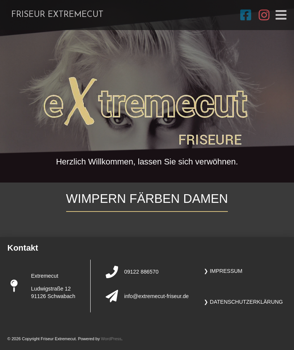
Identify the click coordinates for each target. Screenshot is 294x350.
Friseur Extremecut (57, 15)
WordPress (111, 338)
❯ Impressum (223, 271)
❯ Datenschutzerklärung (243, 302)
